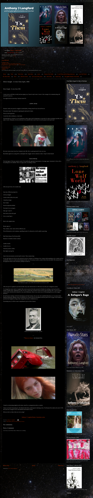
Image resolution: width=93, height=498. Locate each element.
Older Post (61, 465)
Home (33, 465)
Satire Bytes (30, 74)
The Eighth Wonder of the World (71, 76)
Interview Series (24, 76)
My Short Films (6, 76)
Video (12, 74)
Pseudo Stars (18, 63)
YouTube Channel (5, 68)
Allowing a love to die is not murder (8, 63)
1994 (7, 421)
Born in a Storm (29, 338)
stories (38, 74)
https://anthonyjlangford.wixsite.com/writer (76, 284)
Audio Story (58, 76)
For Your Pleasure (21, 64)
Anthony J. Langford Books (15, 50)
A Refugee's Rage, (5, 62)
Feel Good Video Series (37, 76)
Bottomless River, (5, 64)
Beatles (10, 421)
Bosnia (19, 421)
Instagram (3, 69)
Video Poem (20, 74)
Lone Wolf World (5, 60)
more (14, 55)
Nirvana (22, 421)
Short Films (49, 76)
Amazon (17, 52)
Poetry (4, 74)
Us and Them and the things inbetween (66, 74)
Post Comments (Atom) (12, 468)
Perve (15, 76)
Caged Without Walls (13, 64)
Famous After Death (48, 74)
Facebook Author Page (6, 66)
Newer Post (6, 465)
